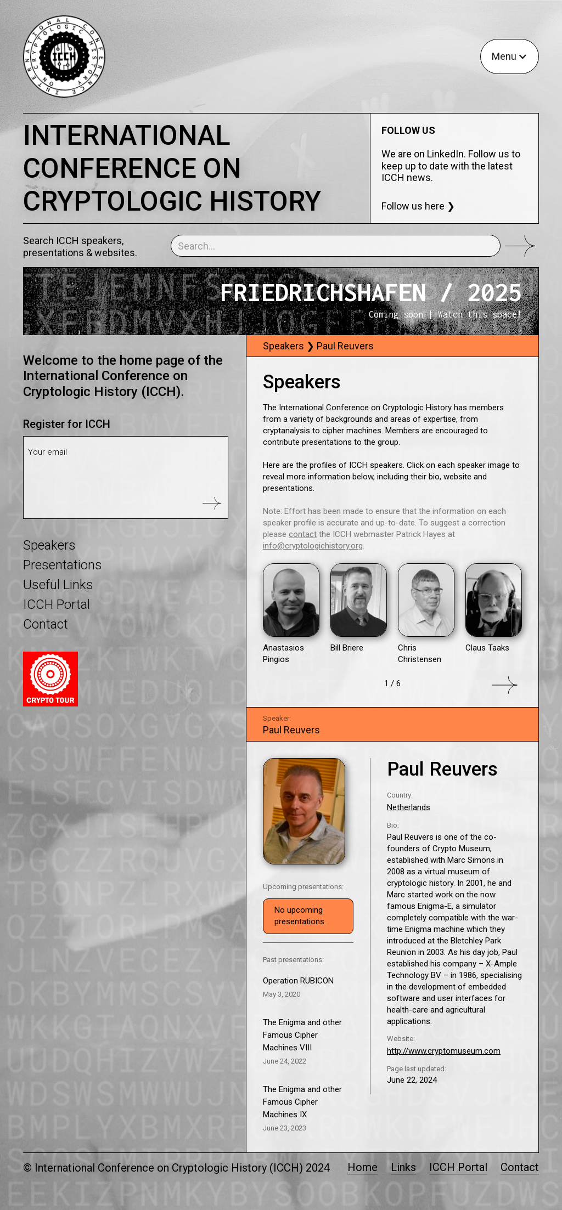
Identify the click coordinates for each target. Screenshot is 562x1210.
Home (362, 1168)
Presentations (62, 565)
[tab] (392, 346)
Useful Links (58, 584)
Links (403, 1168)
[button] (509, 56)
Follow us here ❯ (418, 206)
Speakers (49, 545)
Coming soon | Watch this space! (445, 314)
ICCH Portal (56, 604)
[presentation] (111, 492)
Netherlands (408, 807)
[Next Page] (392, 685)
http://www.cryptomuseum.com (444, 1051)
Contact (45, 624)
